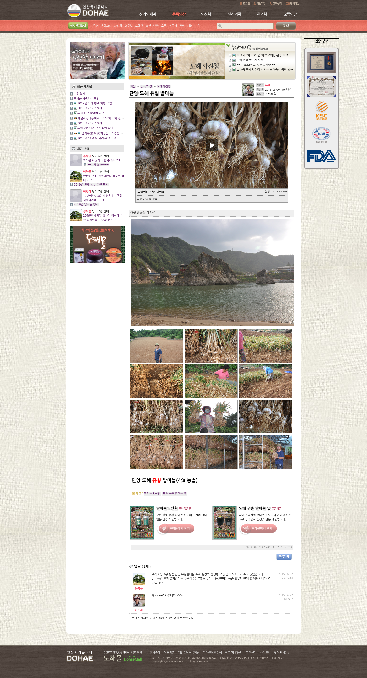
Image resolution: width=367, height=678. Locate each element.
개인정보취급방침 (189, 652)
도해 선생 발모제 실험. (250, 60)
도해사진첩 (163, 86)
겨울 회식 (79, 93)
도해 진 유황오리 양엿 (90, 113)
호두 (164, 25)
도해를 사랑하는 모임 (86, 98)
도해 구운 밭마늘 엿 (175, 493)
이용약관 (169, 652)
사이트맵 (265, 652)
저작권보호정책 (212, 652)
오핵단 (139, 25)
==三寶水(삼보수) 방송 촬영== (256, 65)
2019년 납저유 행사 (89, 108)
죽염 (96, 25)
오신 (148, 25)
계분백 (191, 25)
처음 (133, 86)
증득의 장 (146, 86)
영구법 (129, 25)
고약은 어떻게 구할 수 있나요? (101, 160)
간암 (182, 25)
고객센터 (251, 652)
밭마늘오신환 (152, 493)
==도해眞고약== (98, 164)
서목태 (173, 25)
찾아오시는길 (282, 652)
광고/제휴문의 (233, 652)
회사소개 (155, 652)
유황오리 (106, 25)
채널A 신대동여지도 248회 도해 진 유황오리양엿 (107, 118)
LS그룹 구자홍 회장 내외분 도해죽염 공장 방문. (265, 69)
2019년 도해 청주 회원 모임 (94, 103)
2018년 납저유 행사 (89, 123)
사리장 (118, 25)
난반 (156, 25)
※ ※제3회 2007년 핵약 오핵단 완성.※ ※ (263, 55)
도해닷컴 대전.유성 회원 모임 (95, 128)
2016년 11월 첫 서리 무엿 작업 (96, 138)
